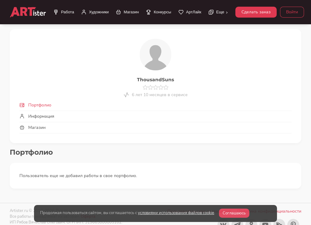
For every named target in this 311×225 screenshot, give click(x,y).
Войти (292, 12)
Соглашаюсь (234, 213)
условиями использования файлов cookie (176, 213)
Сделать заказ (256, 12)
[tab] (155, 105)
